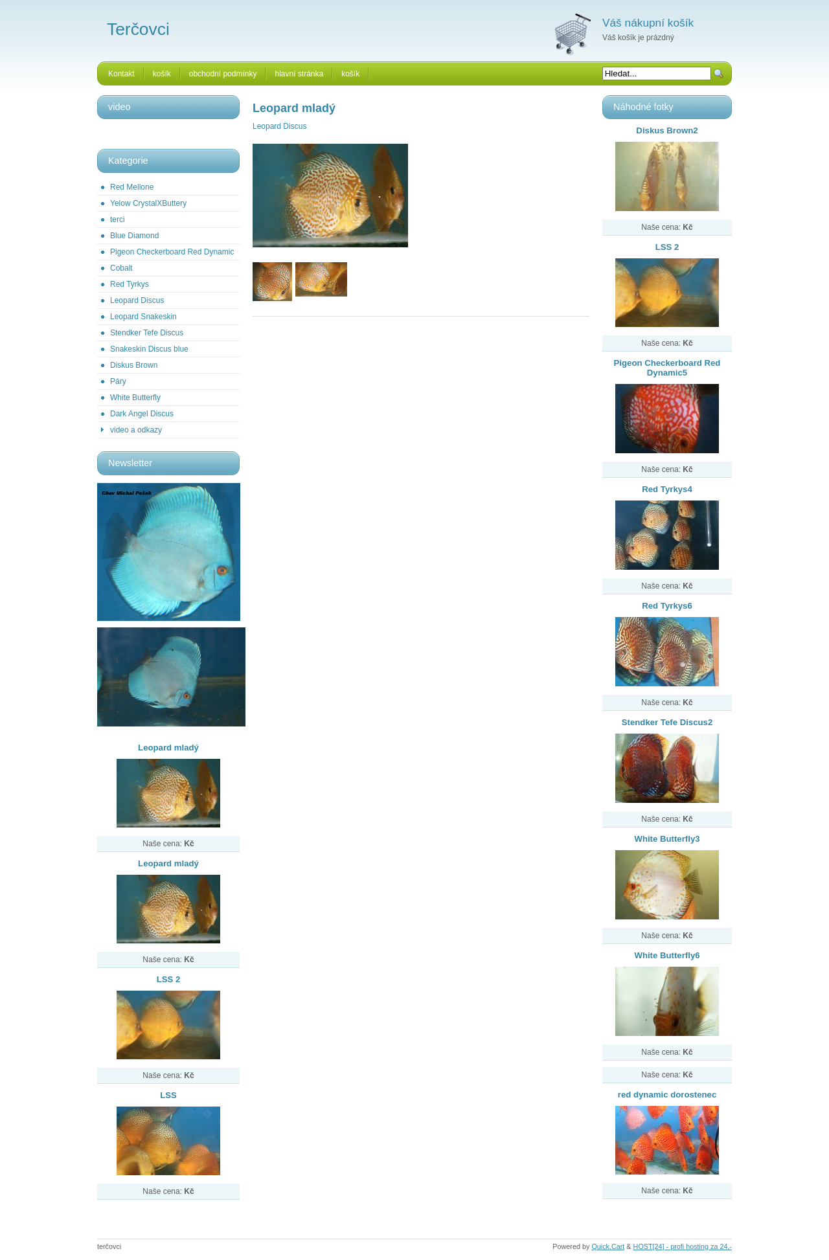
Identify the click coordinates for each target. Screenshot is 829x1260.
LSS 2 (169, 979)
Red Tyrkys (129, 284)
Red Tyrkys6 (667, 606)
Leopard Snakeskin (143, 316)
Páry (118, 381)
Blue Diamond (134, 235)
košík (162, 73)
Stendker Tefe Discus (146, 332)
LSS (168, 1095)
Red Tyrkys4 (667, 489)
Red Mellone (131, 187)
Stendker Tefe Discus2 (667, 722)
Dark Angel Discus (142, 413)
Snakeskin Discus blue (149, 349)
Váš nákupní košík (648, 22)
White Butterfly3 (666, 839)
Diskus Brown (133, 365)
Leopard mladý (168, 747)
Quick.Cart (607, 1246)
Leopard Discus (137, 300)
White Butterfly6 (666, 955)
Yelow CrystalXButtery (148, 203)
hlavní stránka (299, 73)
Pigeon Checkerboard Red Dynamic (172, 251)
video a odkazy (136, 429)
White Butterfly (135, 397)
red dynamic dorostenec (667, 1094)
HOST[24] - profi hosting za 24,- (682, 1246)
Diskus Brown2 (667, 130)
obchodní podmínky (223, 73)
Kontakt (121, 73)
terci (117, 219)
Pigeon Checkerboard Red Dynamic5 (667, 367)
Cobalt (121, 268)
